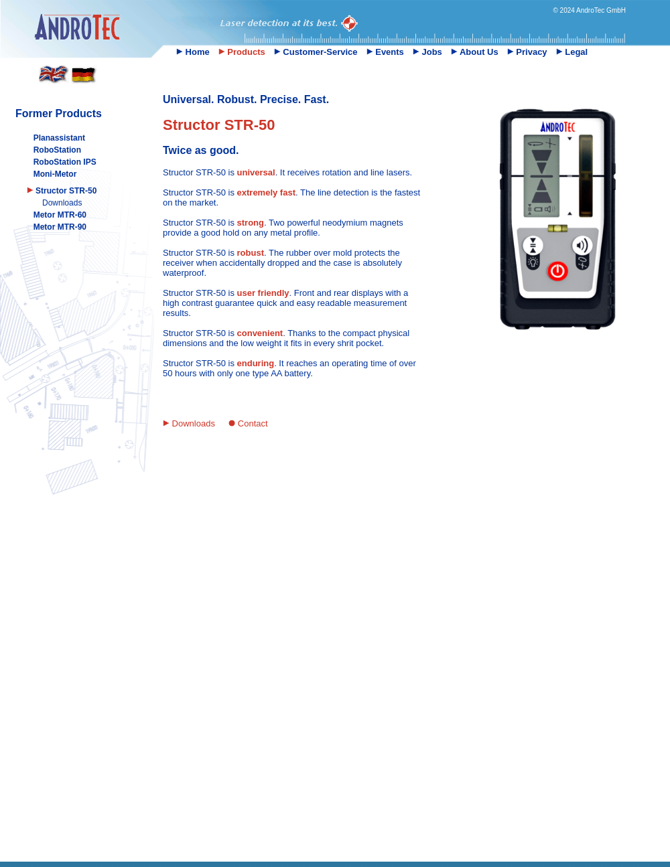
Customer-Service (316, 52)
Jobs (427, 52)
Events (385, 52)
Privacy (527, 52)
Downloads (62, 203)
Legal (572, 52)
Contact (247, 423)
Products (241, 52)
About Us (474, 52)
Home (193, 52)
